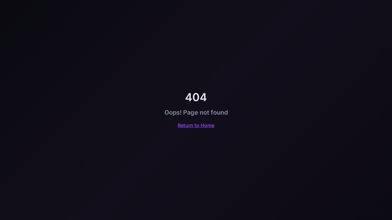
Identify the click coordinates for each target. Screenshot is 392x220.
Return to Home (196, 125)
